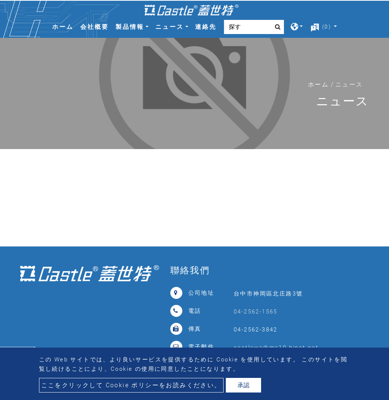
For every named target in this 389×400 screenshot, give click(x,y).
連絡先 (205, 26)
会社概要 (94, 26)
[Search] (254, 27)
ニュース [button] (169, 26)
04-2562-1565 (256, 311)
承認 (243, 385)
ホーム (64, 25)
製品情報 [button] (130, 26)
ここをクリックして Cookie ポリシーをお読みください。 (131, 385)
